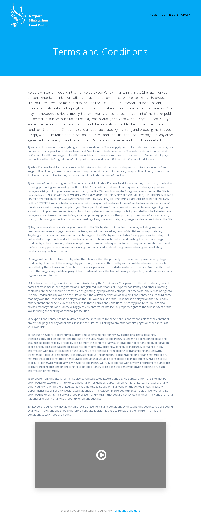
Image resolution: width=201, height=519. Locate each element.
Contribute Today (175, 14)
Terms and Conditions (126, 510)
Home (153, 14)
